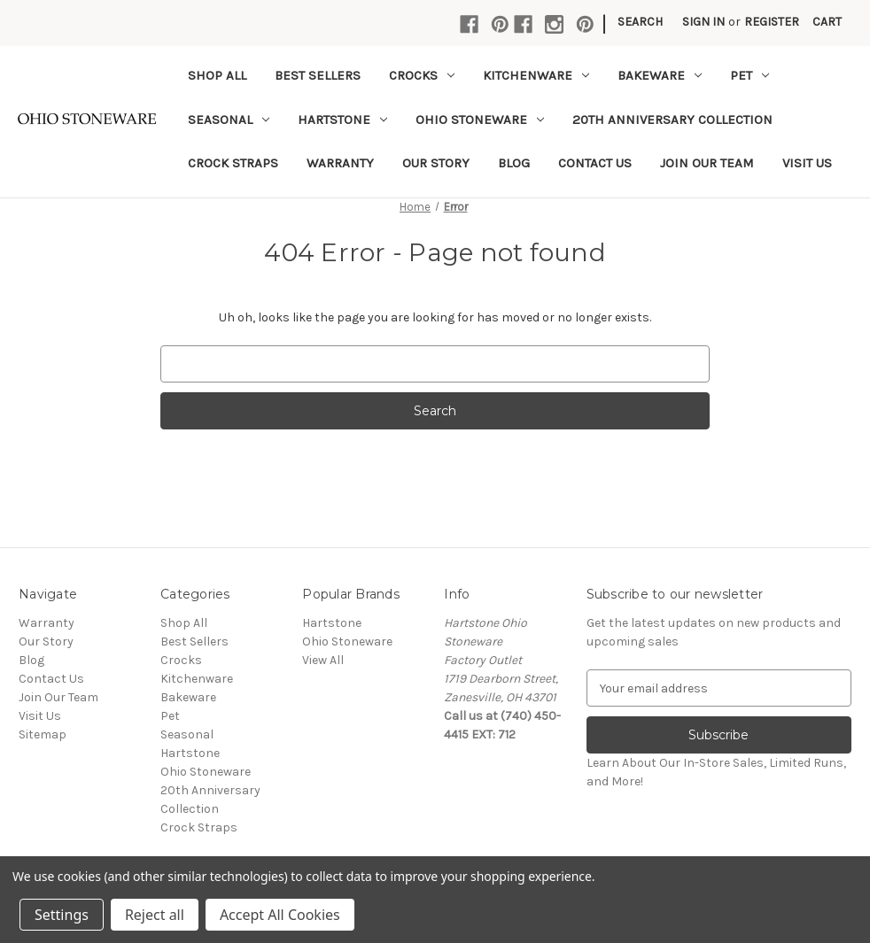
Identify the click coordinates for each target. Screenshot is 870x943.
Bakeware (660, 75)
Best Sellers (318, 75)
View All (323, 660)
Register (771, 21)
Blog (514, 163)
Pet (749, 75)
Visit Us (807, 163)
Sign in (703, 21)
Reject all (154, 914)
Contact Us (595, 163)
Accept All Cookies (280, 914)
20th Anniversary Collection (672, 120)
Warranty (340, 163)
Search (640, 21)
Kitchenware (536, 75)
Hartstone (342, 120)
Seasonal (228, 120)
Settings (62, 914)
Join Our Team (707, 163)
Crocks (421, 75)
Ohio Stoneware (480, 120)
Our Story (436, 163)
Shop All (217, 75)
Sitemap (42, 734)
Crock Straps (233, 163)
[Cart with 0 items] (827, 21)
